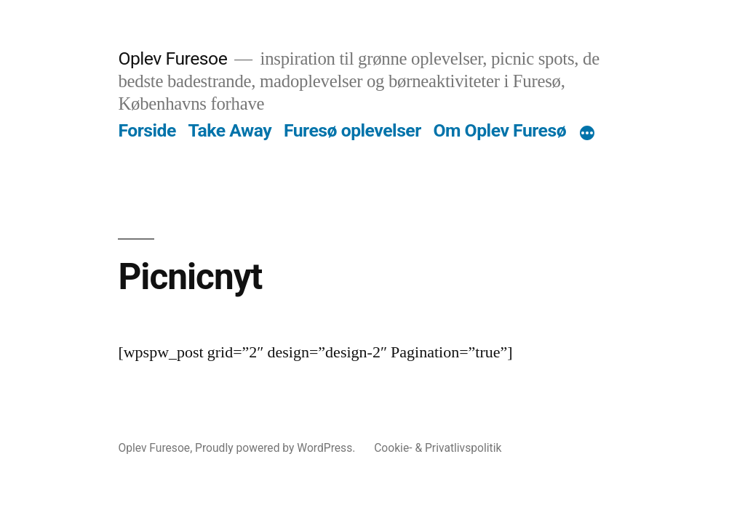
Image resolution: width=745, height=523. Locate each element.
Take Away (230, 130)
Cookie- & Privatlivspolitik (437, 448)
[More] (587, 133)
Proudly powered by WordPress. (276, 448)
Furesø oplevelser (352, 130)
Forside (146, 130)
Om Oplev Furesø (499, 130)
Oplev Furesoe (172, 58)
